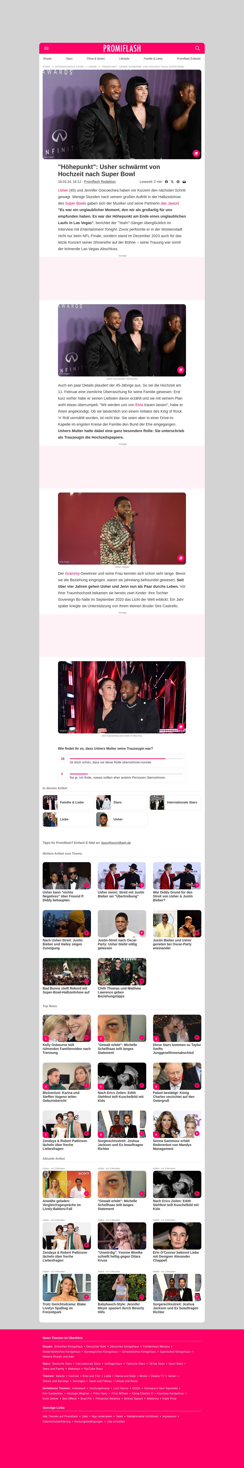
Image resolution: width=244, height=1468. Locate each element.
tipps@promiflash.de (116, 843)
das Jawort (170, 203)
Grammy (72, 573)
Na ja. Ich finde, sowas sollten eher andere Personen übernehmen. (118, 777)
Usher (63, 190)
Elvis (139, 405)
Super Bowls (75, 203)
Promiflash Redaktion (100, 182)
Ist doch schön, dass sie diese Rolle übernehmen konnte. (111, 762)
